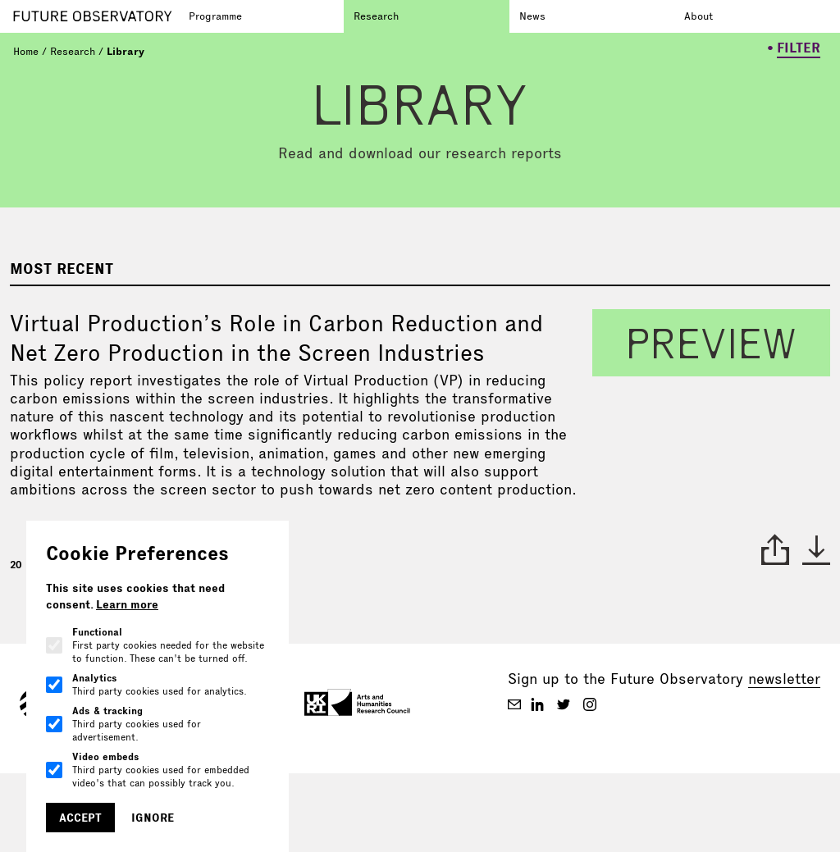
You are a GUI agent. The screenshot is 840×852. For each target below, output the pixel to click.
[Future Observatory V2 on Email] (514, 704)
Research (376, 15)
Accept (80, 817)
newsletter (784, 678)
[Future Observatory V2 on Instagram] (590, 704)
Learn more (127, 604)
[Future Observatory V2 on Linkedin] (537, 704)
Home (26, 50)
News (532, 15)
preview (711, 342)
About (698, 15)
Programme (215, 15)
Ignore (152, 817)
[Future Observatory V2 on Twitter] (563, 704)
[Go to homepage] (96, 16)
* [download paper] (816, 549)
